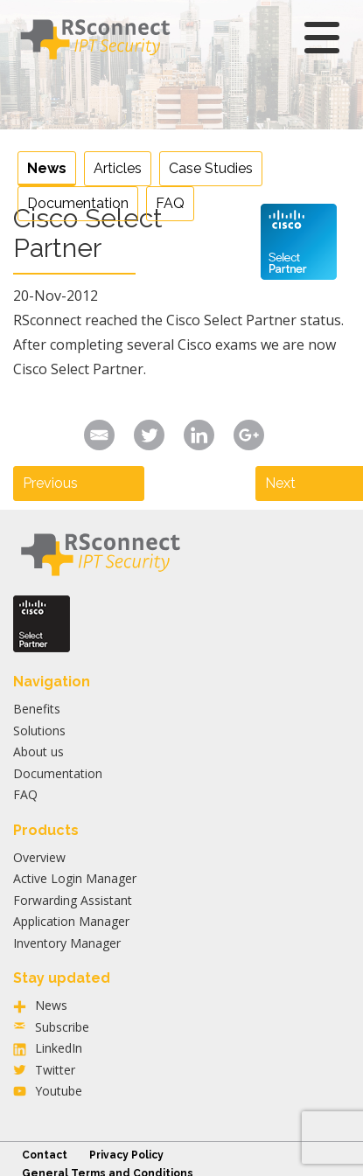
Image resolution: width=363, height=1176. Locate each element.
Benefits (36, 708)
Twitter (55, 1069)
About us (38, 751)
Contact (44, 1155)
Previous (50, 483)
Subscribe (62, 1027)
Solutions (39, 730)
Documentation (78, 203)
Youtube (58, 1090)
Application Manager (71, 921)
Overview (39, 857)
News (46, 168)
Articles (118, 168)
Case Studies (211, 168)
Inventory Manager (67, 943)
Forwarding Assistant (72, 900)
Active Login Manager (74, 878)
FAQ (170, 203)
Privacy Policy (126, 1155)
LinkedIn (58, 1048)
